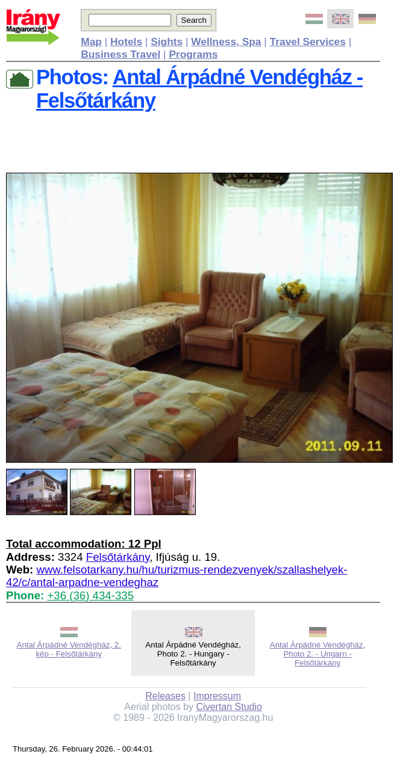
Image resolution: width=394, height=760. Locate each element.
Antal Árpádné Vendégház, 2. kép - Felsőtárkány (69, 649)
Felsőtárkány (117, 557)
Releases (165, 696)
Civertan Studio (229, 707)
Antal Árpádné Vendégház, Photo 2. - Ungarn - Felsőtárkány (318, 653)
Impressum (217, 696)
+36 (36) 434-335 (90, 595)
